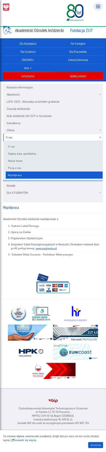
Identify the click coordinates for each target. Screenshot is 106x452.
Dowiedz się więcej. (25, 440)
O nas (53, 137)
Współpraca (15, 175)
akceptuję (95, 444)
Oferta (54, 130)
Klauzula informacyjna (20, 87)
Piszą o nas (14, 168)
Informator (28, 76)
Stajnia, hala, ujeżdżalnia (22, 153)
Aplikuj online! (78, 76)
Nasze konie (15, 161)
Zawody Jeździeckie (18, 109)
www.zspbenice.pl (46, 248)
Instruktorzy (14, 123)
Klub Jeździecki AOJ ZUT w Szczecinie (29, 116)
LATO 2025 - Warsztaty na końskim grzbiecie (33, 101)
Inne (28, 68)
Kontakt (11, 185)
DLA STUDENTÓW (54, 193)
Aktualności (54, 94)
